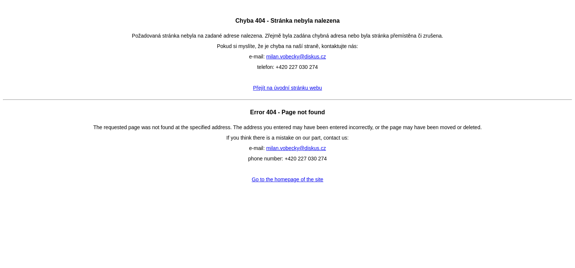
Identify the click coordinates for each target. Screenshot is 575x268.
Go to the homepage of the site (287, 179)
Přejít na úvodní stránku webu (287, 88)
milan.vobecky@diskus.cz (296, 57)
